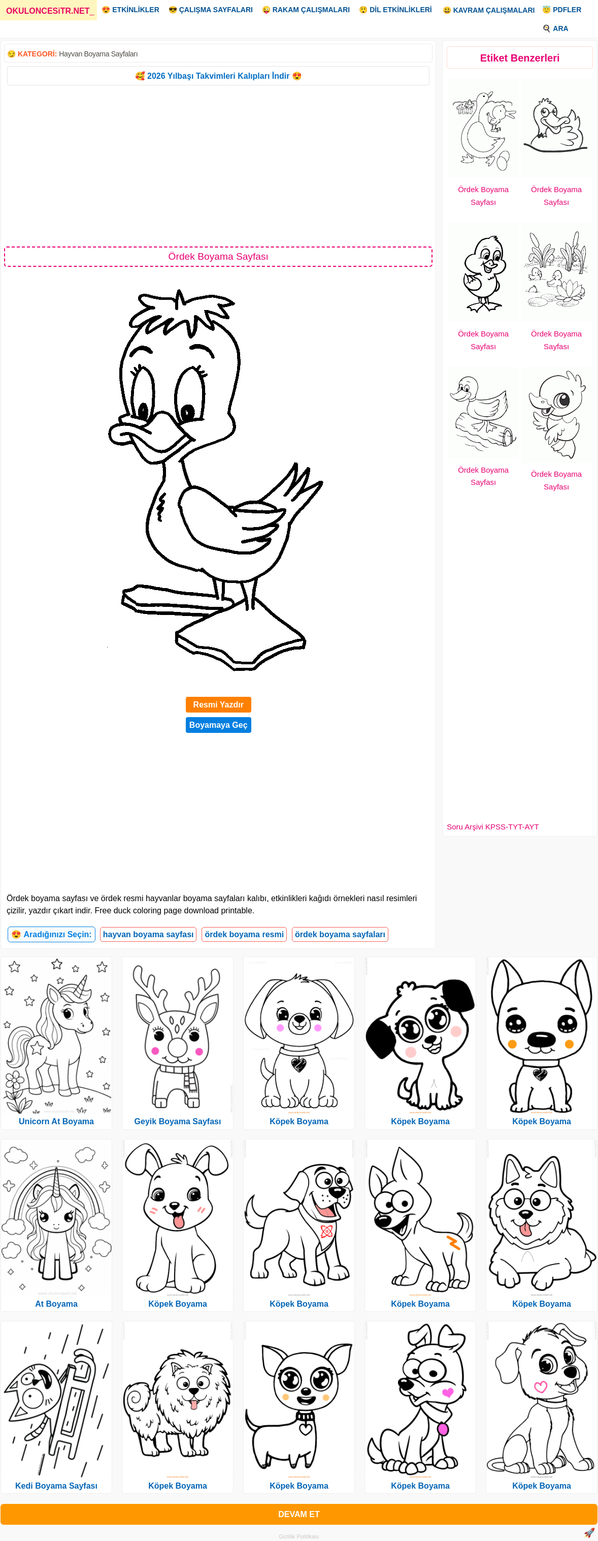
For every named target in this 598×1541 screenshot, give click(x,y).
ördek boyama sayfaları (340, 934)
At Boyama (56, 1304)
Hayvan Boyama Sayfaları (98, 54)
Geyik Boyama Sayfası (178, 1121)
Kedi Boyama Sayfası (56, 1486)
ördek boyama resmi (244, 934)
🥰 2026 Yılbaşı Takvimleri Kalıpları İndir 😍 (218, 76)
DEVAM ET (298, 1514)
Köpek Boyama (177, 1304)
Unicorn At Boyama (56, 1121)
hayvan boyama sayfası (148, 934)
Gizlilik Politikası (299, 1536)
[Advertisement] (218, 165)
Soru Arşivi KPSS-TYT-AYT (493, 826)
